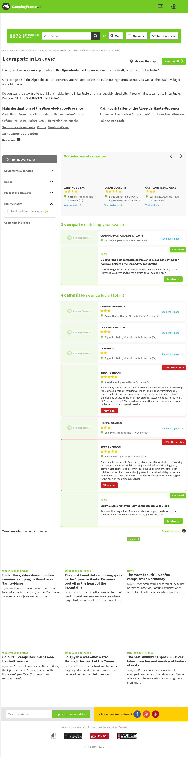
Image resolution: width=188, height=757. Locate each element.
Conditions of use (92, 732)
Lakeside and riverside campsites (28, 211)
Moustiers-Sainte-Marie (35, 114)
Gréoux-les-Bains (14, 121)
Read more (173, 284)
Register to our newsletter (71, 719)
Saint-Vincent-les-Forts (18, 127)
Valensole (71, 121)
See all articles (174, 536)
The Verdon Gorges (128, 114)
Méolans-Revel (58, 127)
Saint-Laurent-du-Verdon (20, 133)
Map (115, 36)
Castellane (9, 114)
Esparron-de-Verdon (68, 114)
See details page (172, 243)
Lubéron (149, 114)
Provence (106, 114)
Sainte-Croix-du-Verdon (45, 121)
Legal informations (71, 732)
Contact (123, 732)
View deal (109, 415)
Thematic (136, 36)
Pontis (41, 127)
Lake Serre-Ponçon (170, 114)
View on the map (143, 61)
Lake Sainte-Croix (112, 121)
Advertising (110, 732)
